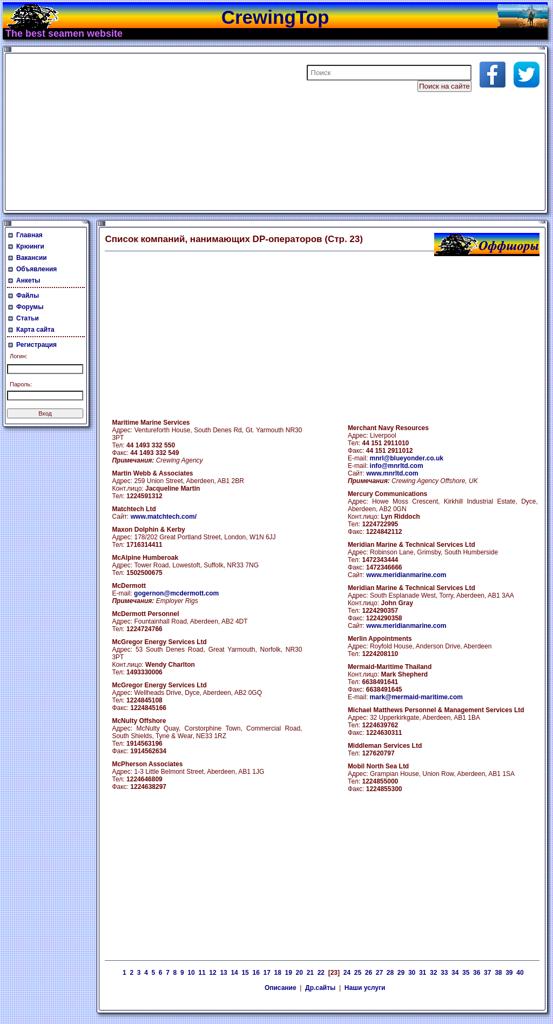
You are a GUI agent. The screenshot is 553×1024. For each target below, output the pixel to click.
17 (267, 972)
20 (299, 972)
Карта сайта (35, 329)
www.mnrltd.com (392, 473)
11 (201, 972)
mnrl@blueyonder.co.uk (406, 458)
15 (244, 972)
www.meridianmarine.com (406, 575)
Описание (280, 988)
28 (390, 972)
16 (255, 972)
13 (223, 972)
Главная (29, 235)
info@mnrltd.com (396, 466)
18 (277, 972)
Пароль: (21, 384)
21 (310, 972)
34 (454, 972)
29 (400, 972)
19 (288, 972)
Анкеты (28, 280)
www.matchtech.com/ (164, 516)
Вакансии (31, 258)
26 (368, 972)
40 (519, 972)
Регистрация (36, 345)
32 (433, 972)
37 (487, 972)
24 (346, 972)
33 (444, 972)
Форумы (29, 307)
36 (476, 972)
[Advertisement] (137, 132)
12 (212, 972)
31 (422, 972)
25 (357, 972)
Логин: (19, 356)
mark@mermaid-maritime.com (416, 697)
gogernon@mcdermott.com (176, 593)
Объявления (36, 269)
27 (379, 972)
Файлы (27, 295)
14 (234, 972)
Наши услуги (365, 988)
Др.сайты (320, 988)
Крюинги (30, 246)
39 (508, 972)
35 (465, 972)
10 (190, 972)
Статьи (27, 318)
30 (411, 972)
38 (498, 972)
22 (321, 972)
